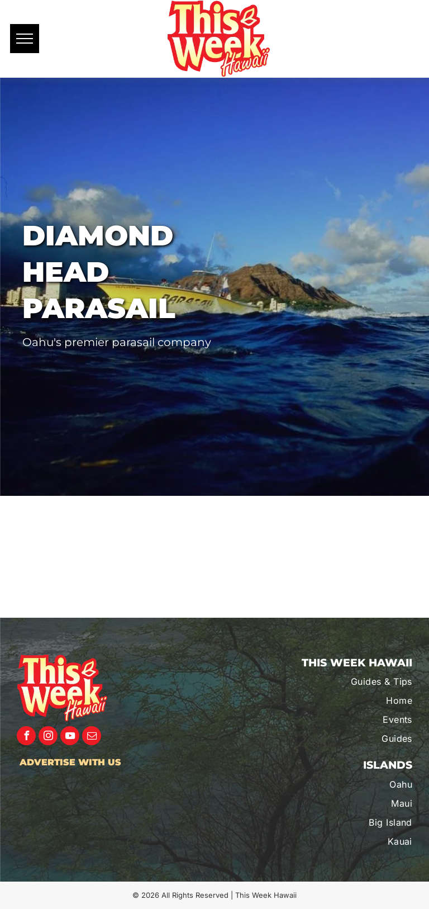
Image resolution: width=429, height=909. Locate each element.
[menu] (24, 38)
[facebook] (26, 737)
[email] (91, 737)
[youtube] (69, 737)
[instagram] (48, 737)
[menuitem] (353, 681)
